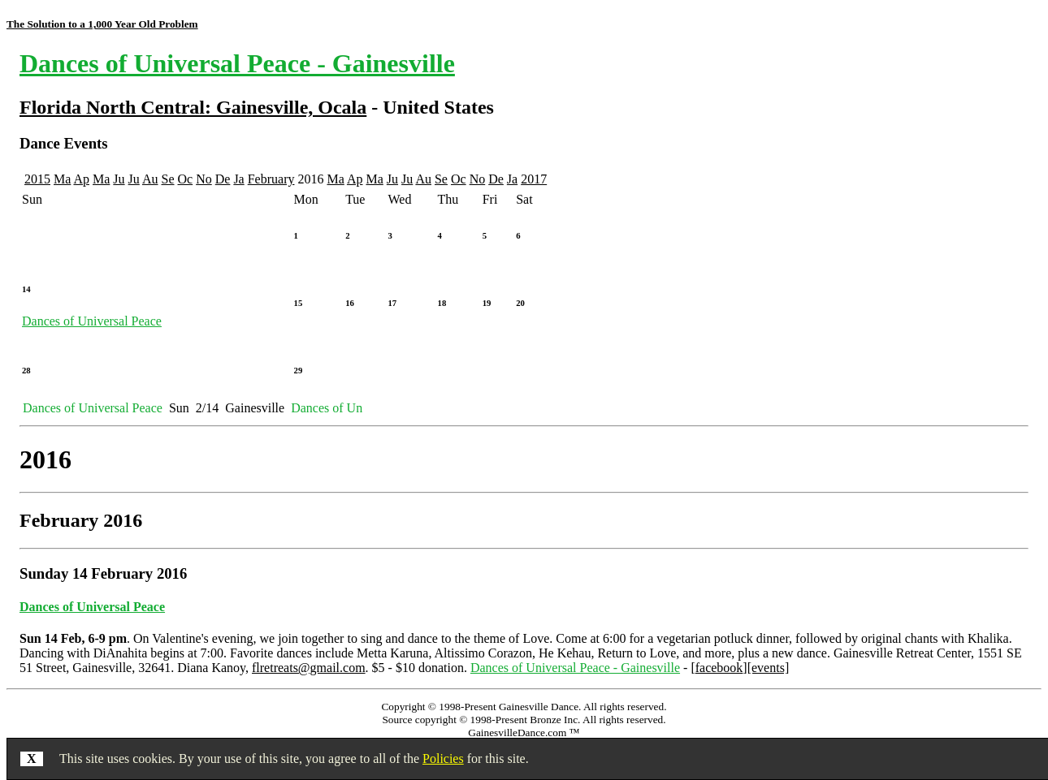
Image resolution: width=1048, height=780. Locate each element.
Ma (62, 179)
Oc (185, 179)
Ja (238, 179)
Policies (443, 758)
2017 (534, 179)
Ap (81, 179)
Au (150, 179)
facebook (719, 667)
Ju (118, 179)
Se (168, 179)
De (223, 179)
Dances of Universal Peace (92, 321)
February (271, 179)
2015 (37, 179)
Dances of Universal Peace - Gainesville (237, 63)
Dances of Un (326, 408)
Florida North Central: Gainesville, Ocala (192, 107)
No (204, 179)
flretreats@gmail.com (309, 667)
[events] (768, 667)
